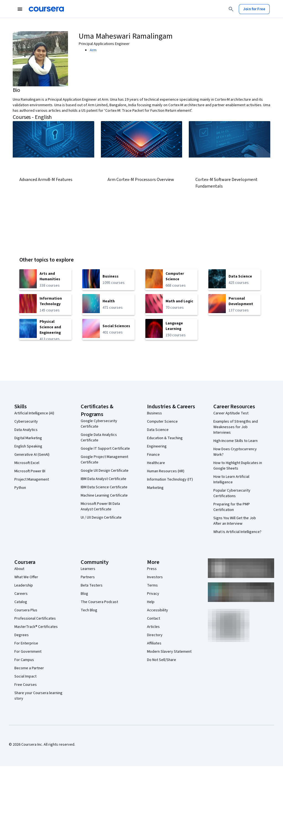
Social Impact (25, 676)
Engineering (157, 446)
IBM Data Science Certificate (104, 487)
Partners (88, 577)
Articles (153, 627)
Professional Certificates (35, 618)
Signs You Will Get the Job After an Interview (234, 520)
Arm (93, 50)
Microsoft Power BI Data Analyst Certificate (100, 506)
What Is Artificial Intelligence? (237, 532)
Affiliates (154, 643)
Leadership (23, 585)
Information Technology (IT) (170, 479)
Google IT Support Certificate (105, 448)
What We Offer (26, 577)
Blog (84, 593)
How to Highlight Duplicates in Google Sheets (237, 465)
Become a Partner (29, 668)
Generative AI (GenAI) (31, 454)
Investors (155, 577)
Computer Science (162, 421)
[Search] (231, 9)
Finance (153, 454)
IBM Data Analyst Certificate (103, 479)
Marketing (155, 488)
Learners (88, 569)
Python (20, 488)
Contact (153, 618)
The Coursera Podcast (99, 602)
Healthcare (156, 463)
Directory (155, 635)
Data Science (158, 430)
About (19, 569)
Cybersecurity (26, 421)
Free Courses (25, 684)
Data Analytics (26, 430)
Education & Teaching (165, 438)
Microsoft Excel (26, 463)
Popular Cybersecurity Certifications (231, 493)
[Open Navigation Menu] (20, 9)
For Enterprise (26, 643)
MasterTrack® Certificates (36, 627)
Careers (21, 593)
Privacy (153, 593)
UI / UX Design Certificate (101, 517)
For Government (27, 651)
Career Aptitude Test (230, 413)
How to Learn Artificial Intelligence (231, 479)
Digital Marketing (28, 438)
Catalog (20, 602)
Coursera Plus (25, 610)
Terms (152, 585)
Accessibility (157, 610)
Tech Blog (89, 610)
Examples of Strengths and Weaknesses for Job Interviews (235, 427)
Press (152, 569)
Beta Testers (92, 585)
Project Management (31, 479)
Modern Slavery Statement (169, 651)
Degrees (21, 635)
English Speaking (28, 446)
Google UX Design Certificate (105, 470)
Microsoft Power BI (29, 471)
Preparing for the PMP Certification (231, 507)
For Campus (24, 660)
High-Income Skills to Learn (235, 441)
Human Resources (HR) (165, 471)
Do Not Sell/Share (161, 660)
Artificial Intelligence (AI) (34, 413)
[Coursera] (46, 9)
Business (154, 413)
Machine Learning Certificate (104, 495)
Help (150, 602)
